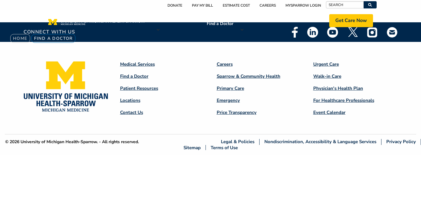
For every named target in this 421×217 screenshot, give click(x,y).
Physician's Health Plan (338, 88)
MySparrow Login (303, 5)
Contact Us (131, 112)
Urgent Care (326, 64)
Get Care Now (351, 20)
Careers (268, 5)
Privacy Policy (401, 142)
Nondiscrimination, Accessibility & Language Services (320, 142)
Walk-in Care (327, 76)
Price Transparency (237, 112)
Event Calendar (329, 112)
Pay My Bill (202, 5)
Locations (307, 20)
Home (20, 38)
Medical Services (178, 20)
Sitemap (192, 147)
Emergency (228, 100)
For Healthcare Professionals (343, 100)
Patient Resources (263, 20)
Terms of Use (224, 147)
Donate (174, 5)
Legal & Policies (237, 142)
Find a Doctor (220, 24)
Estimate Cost (236, 5)
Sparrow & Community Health (248, 76)
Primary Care (230, 88)
